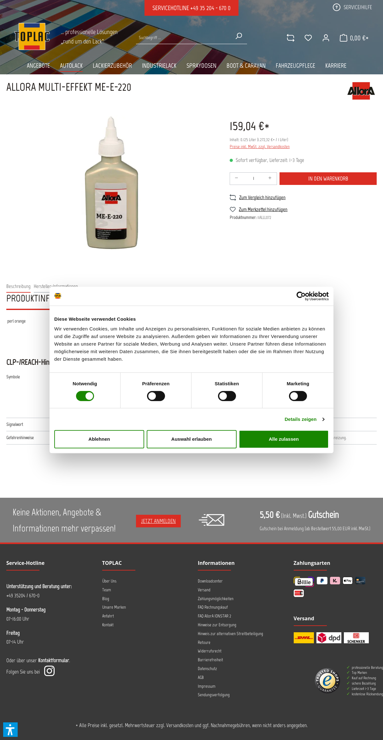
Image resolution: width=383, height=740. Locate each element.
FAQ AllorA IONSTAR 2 (214, 616)
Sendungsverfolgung (214, 694)
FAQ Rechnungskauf (213, 607)
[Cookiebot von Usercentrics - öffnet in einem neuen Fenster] (301, 296)
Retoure (204, 642)
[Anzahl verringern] (236, 179)
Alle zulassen (284, 439)
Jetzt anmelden (158, 521)
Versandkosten (179, 725)
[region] (111, 182)
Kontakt (108, 625)
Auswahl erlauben (191, 439)
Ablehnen (99, 439)
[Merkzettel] (308, 37)
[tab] (18, 286)
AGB (201, 677)
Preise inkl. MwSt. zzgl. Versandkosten (260, 146)
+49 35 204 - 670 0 (210, 8)
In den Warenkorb (328, 178)
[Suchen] (238, 36)
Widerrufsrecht (209, 651)
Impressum (206, 686)
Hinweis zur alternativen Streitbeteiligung (230, 633)
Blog (105, 598)
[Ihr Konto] (326, 37)
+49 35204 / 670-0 (22, 595)
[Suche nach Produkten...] (183, 38)
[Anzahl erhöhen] (270, 179)
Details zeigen (300, 419)
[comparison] (290, 37)
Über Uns (109, 581)
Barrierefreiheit (210, 660)
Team (106, 590)
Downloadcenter (210, 581)
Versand (204, 590)
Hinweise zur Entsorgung (217, 625)
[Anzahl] (253, 179)
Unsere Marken (114, 607)
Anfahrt (108, 616)
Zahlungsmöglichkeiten (215, 598)
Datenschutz (207, 668)
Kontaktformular (53, 660)
